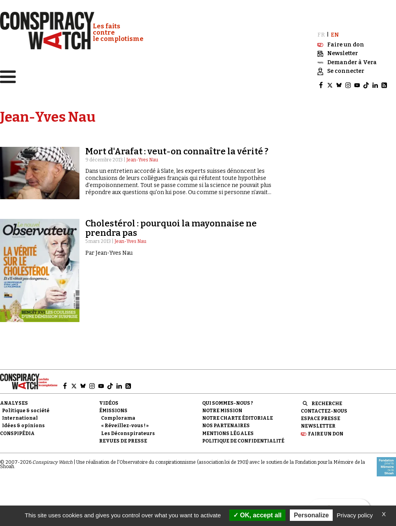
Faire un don (325, 434)
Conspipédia (17, 433)
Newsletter (318, 426)
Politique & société (26, 410)
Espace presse (320, 418)
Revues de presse (123, 441)
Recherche (326, 403)
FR (321, 34)
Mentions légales (228, 433)
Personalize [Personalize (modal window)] (311, 515)
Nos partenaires (226, 425)
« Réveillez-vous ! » (125, 425)
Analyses (14, 403)
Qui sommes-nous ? (227, 403)
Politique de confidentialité (243, 441)
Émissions (113, 410)
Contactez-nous (324, 411)
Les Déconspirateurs (128, 433)
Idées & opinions (23, 425)
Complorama (118, 418)
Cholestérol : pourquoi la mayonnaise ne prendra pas (171, 228)
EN (335, 34)
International (20, 418)
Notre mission (222, 410)
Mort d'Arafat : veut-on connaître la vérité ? (176, 151)
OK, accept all (257, 515)
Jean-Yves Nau (142, 160)
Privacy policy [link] (355, 515)
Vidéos (108, 403)
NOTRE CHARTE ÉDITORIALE (237, 418)
